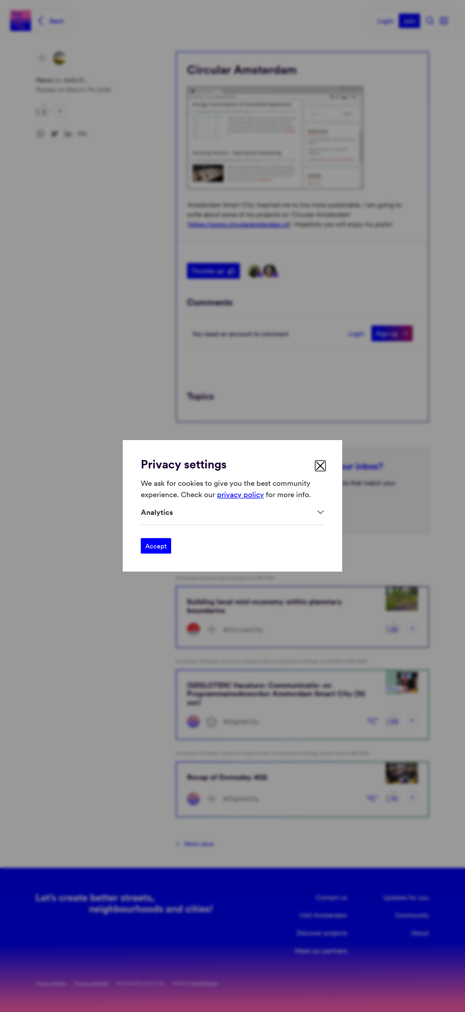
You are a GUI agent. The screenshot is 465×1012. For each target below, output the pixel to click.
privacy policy (240, 494)
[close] (320, 466)
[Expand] (232, 512)
